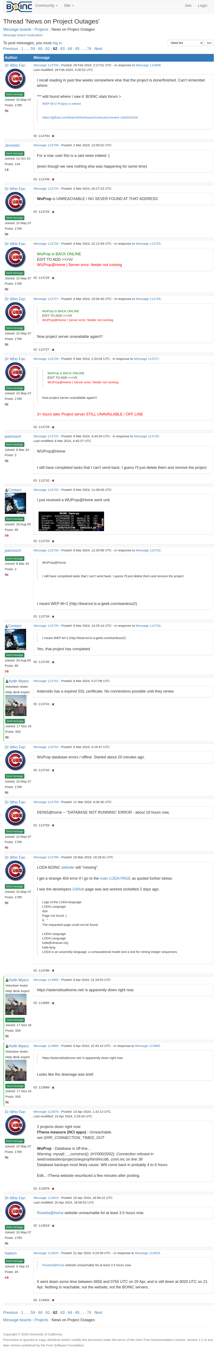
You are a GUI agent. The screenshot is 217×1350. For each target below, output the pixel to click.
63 (62, 49)
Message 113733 (45, 489)
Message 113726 (45, 243)
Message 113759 (45, 802)
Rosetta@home (50, 1213)
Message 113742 (45, 747)
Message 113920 (45, 1253)
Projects (41, 29)
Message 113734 (45, 550)
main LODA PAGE (115, 878)
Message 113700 (45, 65)
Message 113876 (45, 1111)
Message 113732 (45, 436)
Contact (14, 490)
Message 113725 (45, 188)
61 (48, 49)
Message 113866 (45, 1046)
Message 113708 (45, 145)
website (67, 867)
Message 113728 (45, 358)
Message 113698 (148, 65)
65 (77, 49)
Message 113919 (45, 1198)
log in (57, 43)
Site (69, 5)
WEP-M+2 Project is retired (61, 103)
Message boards (17, 29)
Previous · (12, 49)
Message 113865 (45, 979)
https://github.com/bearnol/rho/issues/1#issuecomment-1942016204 (90, 117)
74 (89, 49)
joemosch (13, 436)
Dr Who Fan (15, 65)
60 (40, 49)
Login (202, 5)
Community (46, 5)
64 (70, 49)
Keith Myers (19, 681)
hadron (11, 1253)
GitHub (78, 889)
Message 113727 (45, 299)
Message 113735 (45, 625)
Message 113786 (45, 857)
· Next (97, 49)
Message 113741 (45, 681)
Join (188, 5)
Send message (14, 94)
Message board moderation (23, 35)
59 (33, 49)
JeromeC (12, 145)
